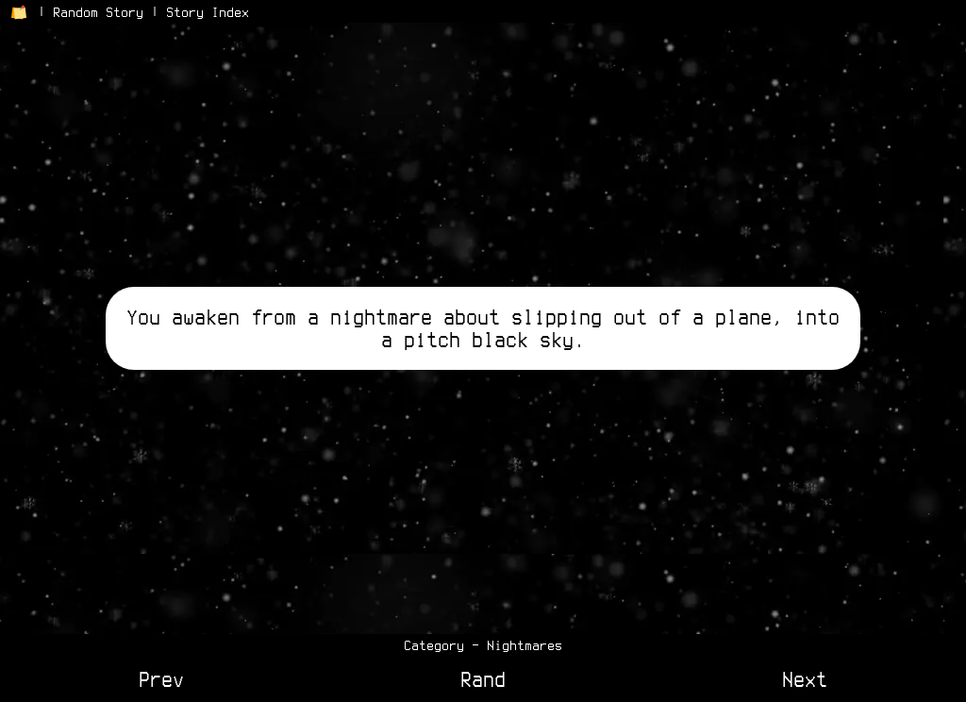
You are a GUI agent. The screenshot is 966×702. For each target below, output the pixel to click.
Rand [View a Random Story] (483, 679)
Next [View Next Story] (804, 679)
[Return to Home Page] (19, 12)
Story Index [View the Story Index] (207, 12)
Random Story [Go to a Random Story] (98, 12)
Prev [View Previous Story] (161, 679)
